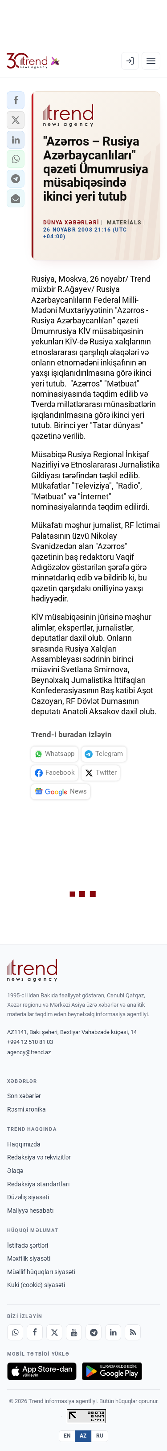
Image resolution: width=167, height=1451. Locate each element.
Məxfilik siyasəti (28, 1258)
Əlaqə (15, 1170)
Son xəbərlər (24, 1095)
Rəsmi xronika (26, 1109)
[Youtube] (74, 1332)
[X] (54, 1332)
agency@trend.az (29, 1052)
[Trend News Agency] (32, 970)
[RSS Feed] (133, 1332)
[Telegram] (94, 1332)
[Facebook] (35, 1332)
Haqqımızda (24, 1144)
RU (100, 1436)
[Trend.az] (33, 61)
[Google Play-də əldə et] (112, 1371)
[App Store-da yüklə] (42, 1371)
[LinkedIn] (113, 1332)
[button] (15, 100)
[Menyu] (151, 61)
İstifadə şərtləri (27, 1245)
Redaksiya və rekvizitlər (39, 1157)
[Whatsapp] (15, 1332)
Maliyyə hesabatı (30, 1210)
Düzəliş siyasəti (28, 1197)
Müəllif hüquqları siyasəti (41, 1271)
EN (67, 1436)
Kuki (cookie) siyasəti (36, 1284)
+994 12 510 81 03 (30, 1042)
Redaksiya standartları (38, 1184)
